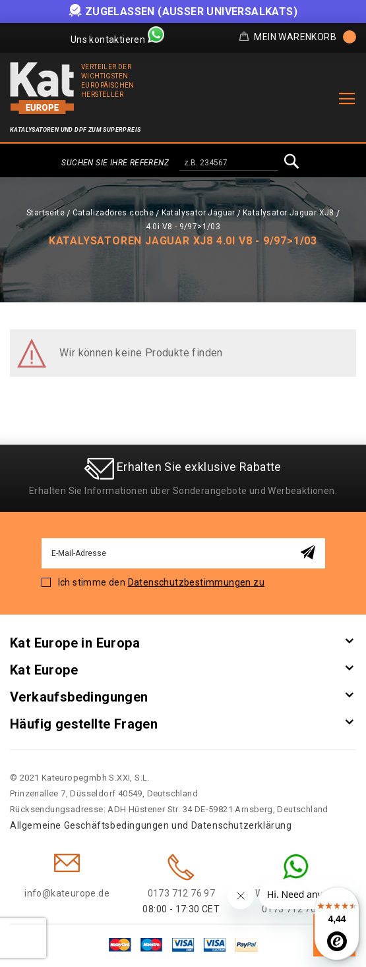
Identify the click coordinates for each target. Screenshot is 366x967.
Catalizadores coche (113, 212)
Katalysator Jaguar (198, 212)
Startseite (45, 212)
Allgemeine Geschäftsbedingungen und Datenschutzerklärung (151, 825)
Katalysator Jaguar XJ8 (288, 212)
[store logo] (42, 88)
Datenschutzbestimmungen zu (196, 582)
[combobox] (228, 163)
